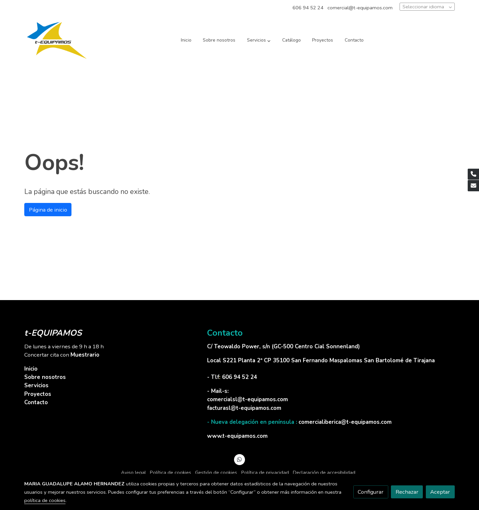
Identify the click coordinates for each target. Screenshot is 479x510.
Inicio (31, 369)
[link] (57, 40)
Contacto (36, 402)
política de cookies (44, 500)
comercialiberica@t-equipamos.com (345, 422)
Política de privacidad (265, 472)
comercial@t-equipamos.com (360, 7)
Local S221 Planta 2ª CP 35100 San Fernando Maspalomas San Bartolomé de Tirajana (321, 360)
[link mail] (473, 185)
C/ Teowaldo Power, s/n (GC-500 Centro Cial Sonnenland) (284, 346)
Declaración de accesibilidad (324, 472)
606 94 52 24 (308, 7)
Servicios (36, 385)
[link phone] (473, 174)
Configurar (371, 492)
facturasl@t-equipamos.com (244, 408)
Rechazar (407, 492)
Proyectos (37, 394)
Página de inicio (48, 210)
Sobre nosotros (45, 377)
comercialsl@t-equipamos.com (247, 399)
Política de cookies (170, 472)
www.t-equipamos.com (237, 436)
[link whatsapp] (239, 459)
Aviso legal (133, 472)
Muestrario (84, 355)
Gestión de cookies (216, 472)
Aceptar (440, 492)
